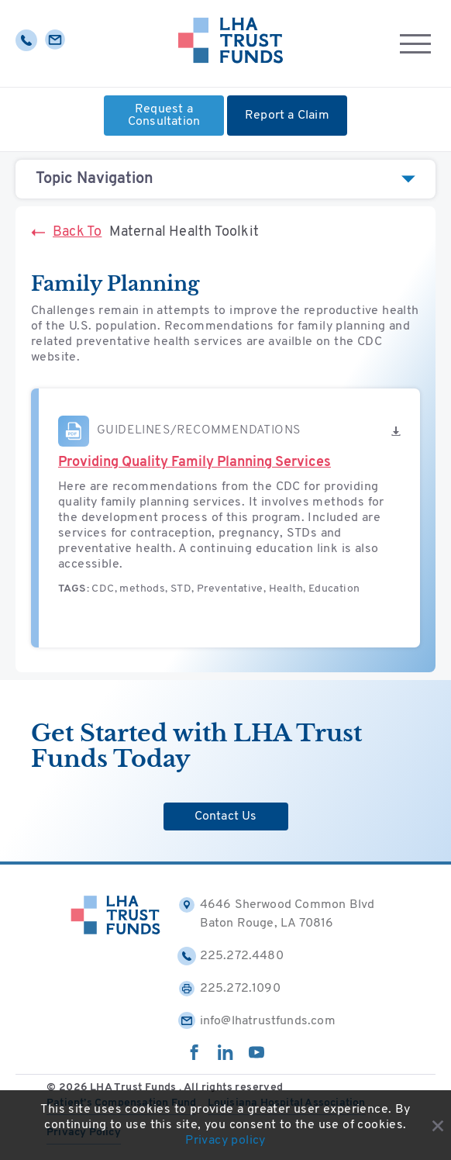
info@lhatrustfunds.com (256, 1021)
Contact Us (226, 816)
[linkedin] (225, 1057)
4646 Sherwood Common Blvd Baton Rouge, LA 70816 (276, 913)
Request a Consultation (164, 115)
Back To (66, 232)
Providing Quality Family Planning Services (194, 462)
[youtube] (256, 1057)
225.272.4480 (230, 956)
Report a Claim (287, 115)
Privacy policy (225, 1140)
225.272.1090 (229, 988)
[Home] (230, 43)
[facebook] (194, 1057)
